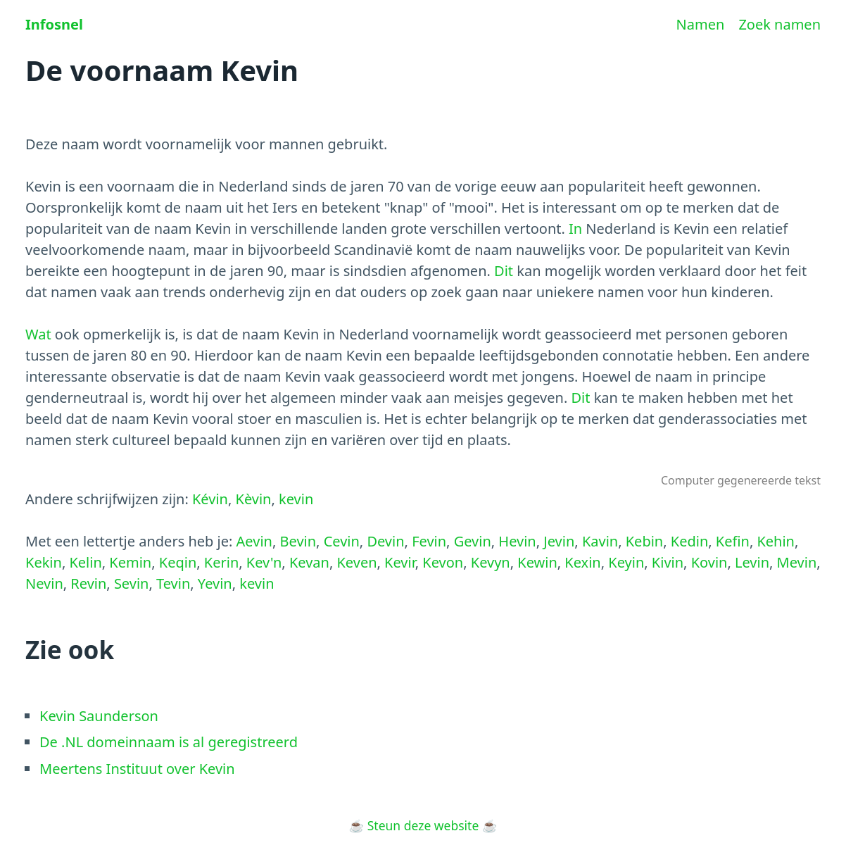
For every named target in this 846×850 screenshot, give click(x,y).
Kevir (399, 562)
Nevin (44, 583)
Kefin (733, 541)
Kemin (130, 562)
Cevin (342, 541)
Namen (700, 24)
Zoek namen (779, 24)
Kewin (537, 562)
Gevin (472, 541)
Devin (385, 541)
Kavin (600, 541)
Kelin (85, 562)
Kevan (309, 562)
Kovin (709, 562)
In (575, 228)
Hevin (517, 541)
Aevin (254, 541)
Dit (503, 270)
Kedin (689, 541)
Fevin (429, 541)
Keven (356, 562)
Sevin (131, 583)
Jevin (558, 541)
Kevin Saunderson (98, 715)
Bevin (298, 541)
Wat (38, 334)
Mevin (797, 562)
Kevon (442, 562)
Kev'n (264, 562)
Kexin (582, 562)
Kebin (644, 541)
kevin (296, 498)
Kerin (221, 562)
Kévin (210, 498)
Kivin (667, 562)
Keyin (626, 562)
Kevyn (490, 562)
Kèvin (254, 498)
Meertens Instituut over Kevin (137, 768)
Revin (88, 583)
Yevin (215, 583)
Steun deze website (423, 825)
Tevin (173, 583)
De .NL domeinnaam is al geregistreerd (168, 741)
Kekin (43, 562)
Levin (752, 562)
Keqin (177, 562)
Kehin (776, 541)
